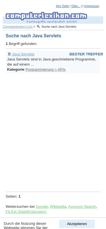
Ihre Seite (62, 6)
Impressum (91, 6)
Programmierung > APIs (45, 69)
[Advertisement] (53, 132)
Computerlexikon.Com (18, 26)
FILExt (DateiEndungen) (26, 211)
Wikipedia (58, 206)
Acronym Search (82, 206)
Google (42, 206)
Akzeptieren (77, 224)
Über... (75, 6)
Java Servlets (23, 54)
